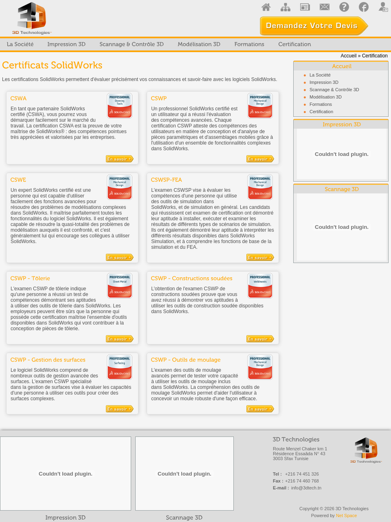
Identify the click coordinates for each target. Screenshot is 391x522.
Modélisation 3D (326, 96)
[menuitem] (20, 44)
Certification (321, 111)
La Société (320, 74)
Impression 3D (324, 82)
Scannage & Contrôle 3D (334, 89)
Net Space (346, 515)
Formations (321, 104)
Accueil (349, 56)
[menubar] (159, 44)
